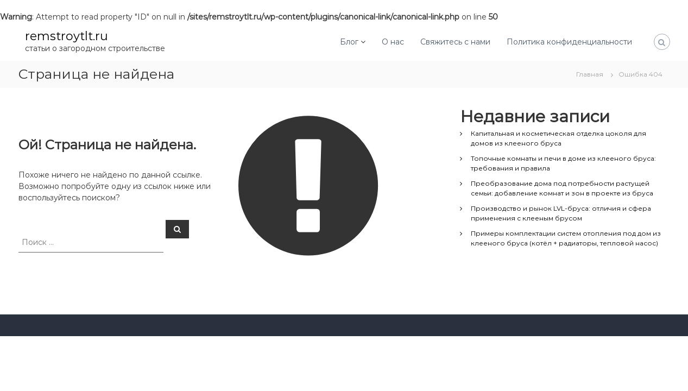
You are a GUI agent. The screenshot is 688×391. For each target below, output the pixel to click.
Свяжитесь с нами (455, 42)
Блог (349, 42)
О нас (393, 42)
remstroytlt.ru (66, 36)
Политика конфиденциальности (569, 42)
